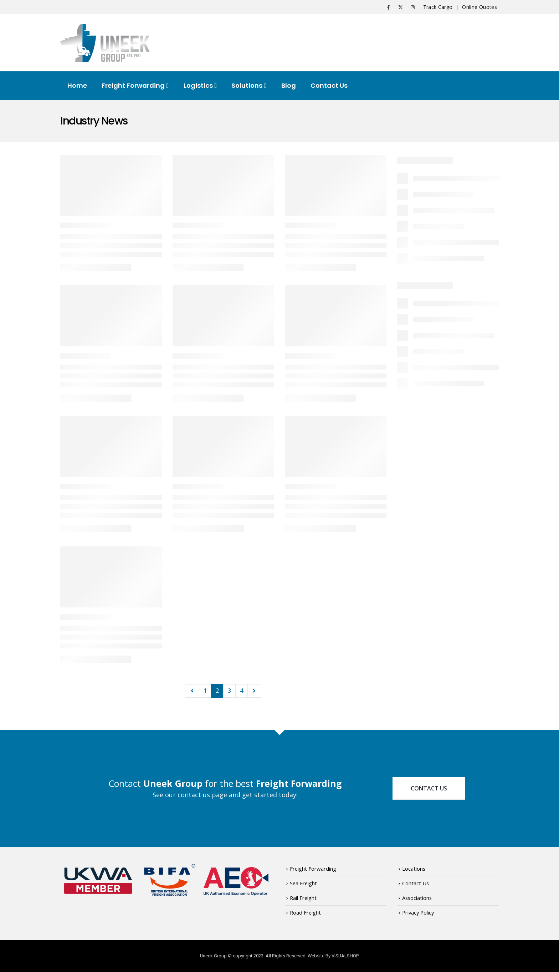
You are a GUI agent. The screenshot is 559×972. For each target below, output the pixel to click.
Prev (192, 690)
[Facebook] (389, 7)
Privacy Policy (418, 912)
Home (77, 85)
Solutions (246, 85)
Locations (413, 868)
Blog (288, 85)
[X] (401, 7)
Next (254, 690)
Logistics (198, 85)
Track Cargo (438, 7)
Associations (417, 897)
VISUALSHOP (345, 955)
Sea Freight (303, 883)
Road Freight (305, 912)
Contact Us (329, 85)
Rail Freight (303, 897)
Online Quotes (479, 7)
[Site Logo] (104, 43)
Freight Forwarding (133, 85)
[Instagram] (413, 7)
